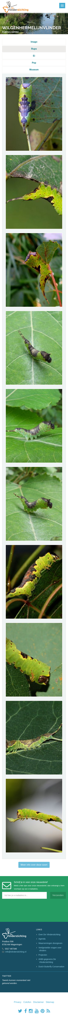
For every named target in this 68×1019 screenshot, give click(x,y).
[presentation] (23, 909)
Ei (34, 56)
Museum (34, 69)
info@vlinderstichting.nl (15, 952)
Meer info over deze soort (34, 865)
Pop (34, 63)
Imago (34, 42)
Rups (34, 49)
